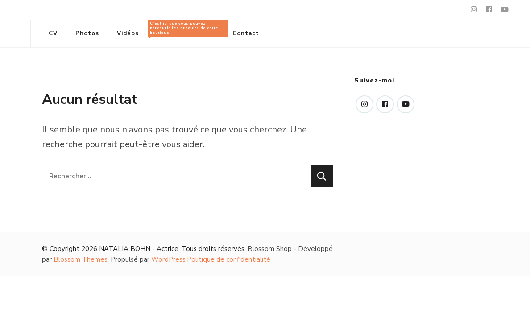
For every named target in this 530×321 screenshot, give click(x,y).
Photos (87, 33)
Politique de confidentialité (228, 259)
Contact (245, 33)
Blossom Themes (81, 259)
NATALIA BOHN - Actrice (138, 248)
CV (53, 33)
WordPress (168, 259)
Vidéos (128, 33)
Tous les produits (186, 28)
